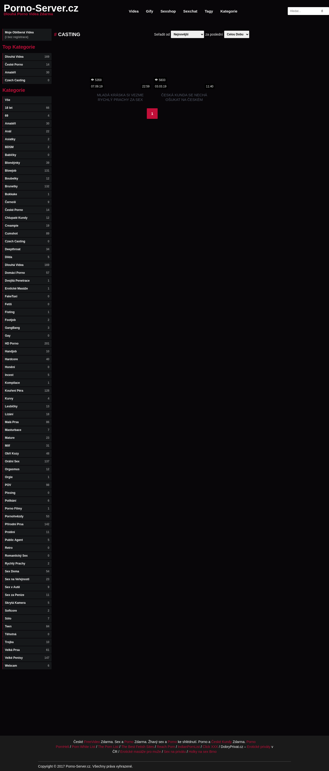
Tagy (209, 11)
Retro (27, 548)
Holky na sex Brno (203, 752)
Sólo (27, 618)
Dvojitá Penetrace (27, 280)
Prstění (27, 532)
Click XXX (210, 747)
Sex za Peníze (27, 595)
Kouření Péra (27, 390)
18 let (27, 108)
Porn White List (83, 747)
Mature (27, 438)
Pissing (27, 493)
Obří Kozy (27, 453)
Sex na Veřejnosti (27, 579)
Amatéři (27, 72)
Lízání (27, 414)
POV (27, 485)
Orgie (27, 477)
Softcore (27, 610)
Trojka (27, 642)
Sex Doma (27, 571)
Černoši (27, 202)
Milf (27, 445)
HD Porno (27, 343)
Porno (128, 742)
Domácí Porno (27, 273)
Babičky (27, 155)
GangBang (27, 328)
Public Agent (27, 540)
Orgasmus (27, 469)
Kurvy (27, 398)
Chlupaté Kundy (27, 218)
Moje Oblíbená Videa (27, 35)
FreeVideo (92, 742)
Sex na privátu (175, 752)
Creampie (27, 225)
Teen (27, 626)
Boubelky (27, 178)
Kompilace (27, 383)
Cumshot (27, 233)
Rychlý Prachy (27, 563)
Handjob (27, 351)
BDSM (27, 147)
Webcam (27, 665)
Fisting (27, 312)
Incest (27, 375)
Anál (27, 131)
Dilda (27, 257)
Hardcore (27, 359)
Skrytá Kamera (27, 603)
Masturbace (27, 430)
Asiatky (27, 139)
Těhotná (27, 634)
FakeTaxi (27, 296)
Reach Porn (166, 747)
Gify (149, 11)
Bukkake (27, 194)
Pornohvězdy (27, 516)
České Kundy (221, 742)
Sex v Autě (27, 587)
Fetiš (27, 304)
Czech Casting (27, 80)
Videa (134, 11)
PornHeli (62, 747)
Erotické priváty (259, 747)
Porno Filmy (27, 508)
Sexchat (190, 11)
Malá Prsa (27, 422)
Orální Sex (27, 461)
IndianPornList (189, 747)
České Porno (27, 64)
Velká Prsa (27, 650)
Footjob (27, 320)
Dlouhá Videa (27, 56)
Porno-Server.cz (41, 11)
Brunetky (27, 186)
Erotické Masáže (27, 288)
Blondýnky (27, 163)
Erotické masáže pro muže (140, 752)
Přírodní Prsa (27, 524)
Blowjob (27, 170)
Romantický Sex (27, 555)
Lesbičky (27, 406)
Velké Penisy (27, 658)
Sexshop (168, 11)
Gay (27, 335)
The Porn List (108, 747)
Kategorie (228, 11)
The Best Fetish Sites (137, 747)
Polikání (27, 500)
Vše (7, 100)
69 (27, 115)
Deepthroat (27, 249)
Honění (27, 367)
